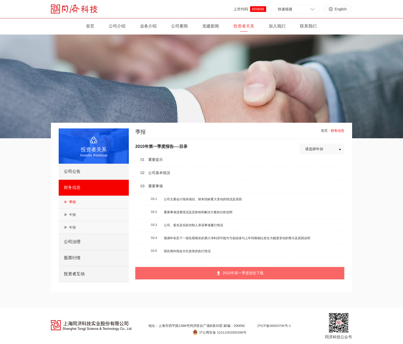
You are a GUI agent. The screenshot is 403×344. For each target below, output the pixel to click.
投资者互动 (74, 274)
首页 (90, 26)
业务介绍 (148, 26)
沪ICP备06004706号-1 (274, 326)
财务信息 (72, 187)
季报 (72, 202)
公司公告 (72, 171)
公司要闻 (179, 26)
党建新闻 (210, 26)
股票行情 (72, 258)
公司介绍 (117, 26)
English (338, 9)
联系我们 (308, 26)
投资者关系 (243, 26)
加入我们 (277, 26)
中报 (72, 215)
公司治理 (72, 241)
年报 (72, 227)
